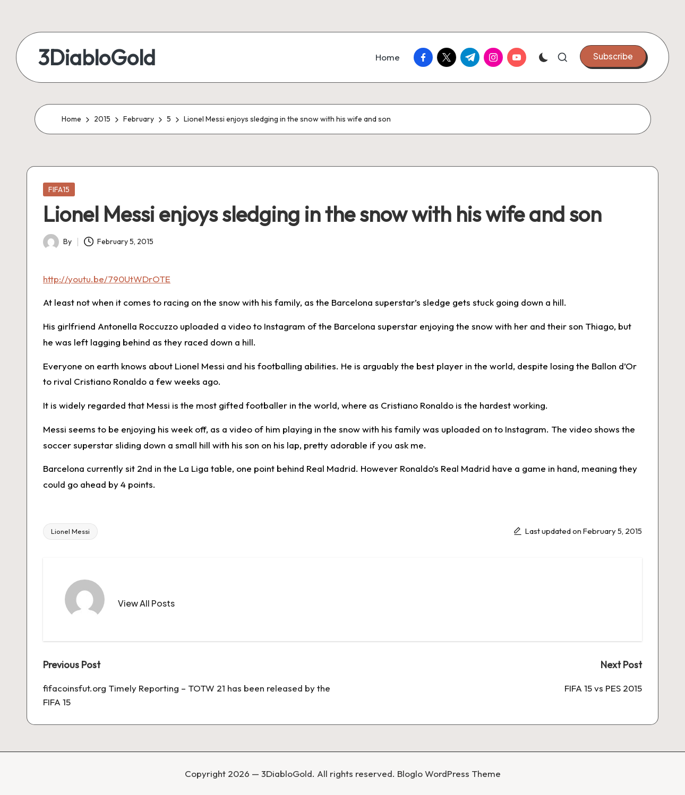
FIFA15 (59, 189)
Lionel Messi (70, 531)
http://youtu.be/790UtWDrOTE (106, 278)
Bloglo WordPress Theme (449, 773)
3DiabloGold (97, 57)
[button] (613, 56)
